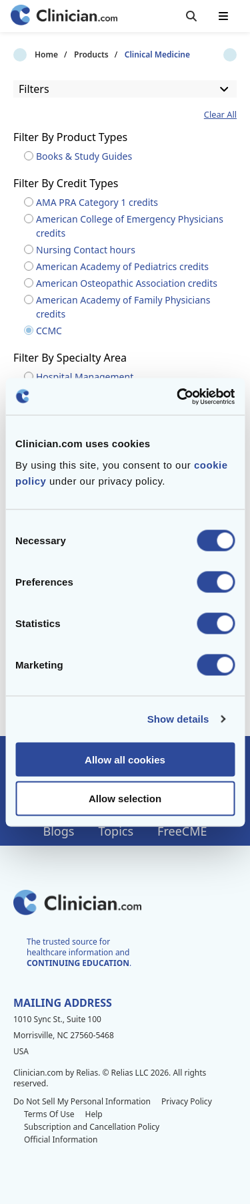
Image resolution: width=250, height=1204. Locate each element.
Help (94, 1114)
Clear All (220, 115)
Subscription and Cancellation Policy (91, 1126)
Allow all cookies (125, 759)
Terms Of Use (49, 1114)
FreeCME (182, 831)
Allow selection (125, 798)
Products (70, 55)
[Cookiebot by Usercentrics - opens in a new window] (178, 396)
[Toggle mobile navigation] (223, 16)
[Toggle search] (191, 16)
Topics (115, 831)
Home (25, 55)
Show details (178, 719)
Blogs (59, 831)
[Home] (64, 16)
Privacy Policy (186, 1101)
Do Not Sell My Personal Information (82, 1101)
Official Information (60, 1139)
